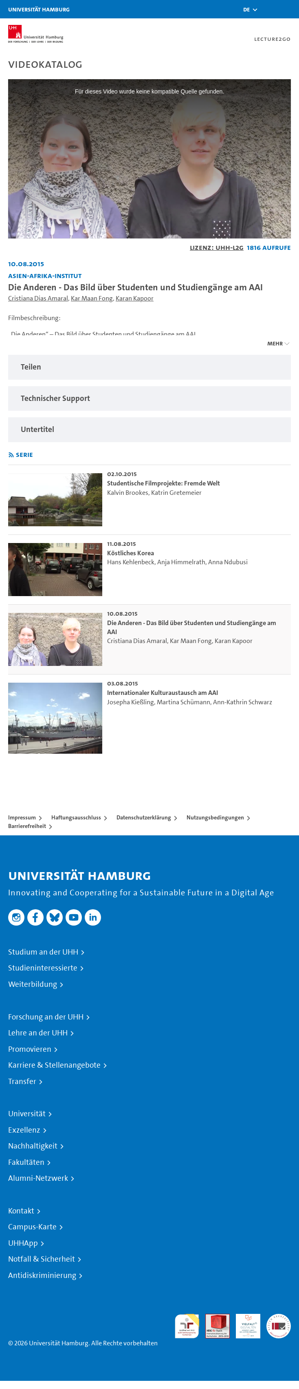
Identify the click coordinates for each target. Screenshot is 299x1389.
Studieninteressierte (42, 968)
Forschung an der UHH (46, 1017)
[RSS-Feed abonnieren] (11, 455)
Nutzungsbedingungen (215, 817)
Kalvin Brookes (127, 492)
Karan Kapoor (135, 298)
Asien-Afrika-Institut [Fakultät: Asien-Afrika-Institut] (44, 275)
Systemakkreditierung (278, 1318)
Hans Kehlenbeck (130, 562)
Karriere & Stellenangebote (54, 1065)
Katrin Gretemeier (176, 492)
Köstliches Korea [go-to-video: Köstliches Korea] (130, 553)
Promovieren (29, 1049)
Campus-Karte (32, 1227)
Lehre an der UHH (38, 1033)
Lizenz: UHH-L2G (217, 247)
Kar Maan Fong (92, 298)
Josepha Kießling (130, 702)
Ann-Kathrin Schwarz (242, 702)
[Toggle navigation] (289, 9)
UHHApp (23, 1243)
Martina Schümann (183, 702)
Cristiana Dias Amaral (38, 298)
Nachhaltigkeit (32, 1146)
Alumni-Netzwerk (38, 1178)
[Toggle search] (268, 9)
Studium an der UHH (43, 952)
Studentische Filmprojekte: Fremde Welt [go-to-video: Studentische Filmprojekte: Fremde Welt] (163, 483)
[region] (149, 367)
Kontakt (21, 1211)
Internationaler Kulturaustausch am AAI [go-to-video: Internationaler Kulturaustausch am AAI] (162, 692)
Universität (27, 1114)
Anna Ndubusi (228, 562)
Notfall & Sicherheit (41, 1259)
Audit (213, 1318)
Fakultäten (26, 1162)
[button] (246, 9)
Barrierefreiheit (27, 826)
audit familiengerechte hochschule (187, 1326)
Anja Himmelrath (181, 562)
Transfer (22, 1081)
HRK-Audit (243, 1323)
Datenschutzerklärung (144, 817)
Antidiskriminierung (42, 1275)
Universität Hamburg (39, 9)
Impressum (22, 817)
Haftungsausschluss (76, 817)
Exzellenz (24, 1130)
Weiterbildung (32, 984)
